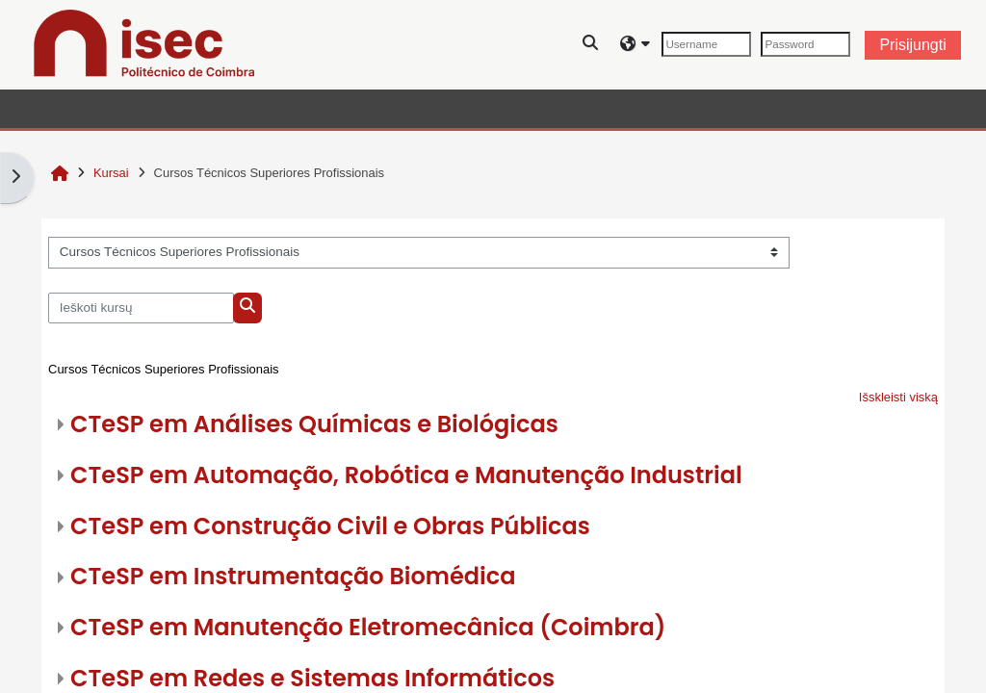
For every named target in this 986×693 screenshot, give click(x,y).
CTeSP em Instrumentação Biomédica (292, 576)
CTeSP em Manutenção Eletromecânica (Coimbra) (367, 627)
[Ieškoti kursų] (141, 308)
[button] (591, 45)
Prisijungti (912, 45)
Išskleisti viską (898, 397)
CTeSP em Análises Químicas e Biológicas (314, 424)
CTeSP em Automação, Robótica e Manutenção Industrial (406, 475)
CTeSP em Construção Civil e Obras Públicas (330, 526)
